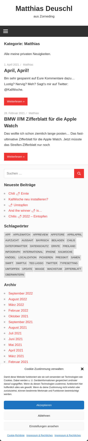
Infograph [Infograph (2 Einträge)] (12, 251)
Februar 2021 (18, 362)
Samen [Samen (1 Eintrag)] (75, 257)
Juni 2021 (15, 339)
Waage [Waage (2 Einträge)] (39, 268)
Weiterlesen (14, 101)
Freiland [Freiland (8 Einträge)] (69, 246)
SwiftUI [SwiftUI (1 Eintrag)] (21, 263)
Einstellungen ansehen (44, 426)
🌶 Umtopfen (18, 205)
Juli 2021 (15, 333)
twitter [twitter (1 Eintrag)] (51, 263)
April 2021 (15, 350)
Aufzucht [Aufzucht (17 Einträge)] (12, 240)
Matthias (28, 64)
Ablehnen (44, 415)
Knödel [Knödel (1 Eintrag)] (10, 257)
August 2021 (17, 327)
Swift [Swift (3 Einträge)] (9, 263)
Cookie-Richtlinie (15, 435)
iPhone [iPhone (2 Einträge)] (50, 251)
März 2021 (16, 356)
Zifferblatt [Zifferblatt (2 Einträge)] (73, 268)
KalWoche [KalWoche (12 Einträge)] (65, 251)
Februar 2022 (18, 310)
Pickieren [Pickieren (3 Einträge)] (46, 257)
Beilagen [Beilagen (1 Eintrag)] (58, 240)
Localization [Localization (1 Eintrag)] (27, 257)
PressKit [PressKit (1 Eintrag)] (62, 257)
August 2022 (17, 299)
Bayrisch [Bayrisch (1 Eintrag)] (42, 240)
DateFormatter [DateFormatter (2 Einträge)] (16, 246)
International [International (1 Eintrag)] (33, 251)
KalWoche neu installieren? (28, 199)
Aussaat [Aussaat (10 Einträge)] (27, 240)
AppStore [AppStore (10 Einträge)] (58, 234)
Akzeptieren (44, 405)
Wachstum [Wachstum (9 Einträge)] (54, 268)
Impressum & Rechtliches (39, 435)
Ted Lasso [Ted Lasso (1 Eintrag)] (36, 263)
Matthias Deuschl (43, 8)
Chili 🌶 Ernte (18, 193)
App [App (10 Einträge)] (7, 234)
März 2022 (16, 305)
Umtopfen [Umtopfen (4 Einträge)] (12, 268)
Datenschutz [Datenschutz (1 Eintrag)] (39, 246)
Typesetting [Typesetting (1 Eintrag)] (68, 263)
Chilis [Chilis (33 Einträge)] (71, 240)
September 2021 (20, 322)
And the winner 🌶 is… (25, 210)
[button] (82, 369)
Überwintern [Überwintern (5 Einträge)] (14, 274)
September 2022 (20, 293)
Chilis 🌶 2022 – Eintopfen (27, 216)
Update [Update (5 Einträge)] (27, 268)
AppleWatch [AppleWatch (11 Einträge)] (21, 234)
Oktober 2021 (18, 316)
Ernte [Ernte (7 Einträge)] (55, 246)
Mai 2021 (15, 345)
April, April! (16, 70)
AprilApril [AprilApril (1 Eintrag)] (74, 234)
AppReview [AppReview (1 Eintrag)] (40, 234)
